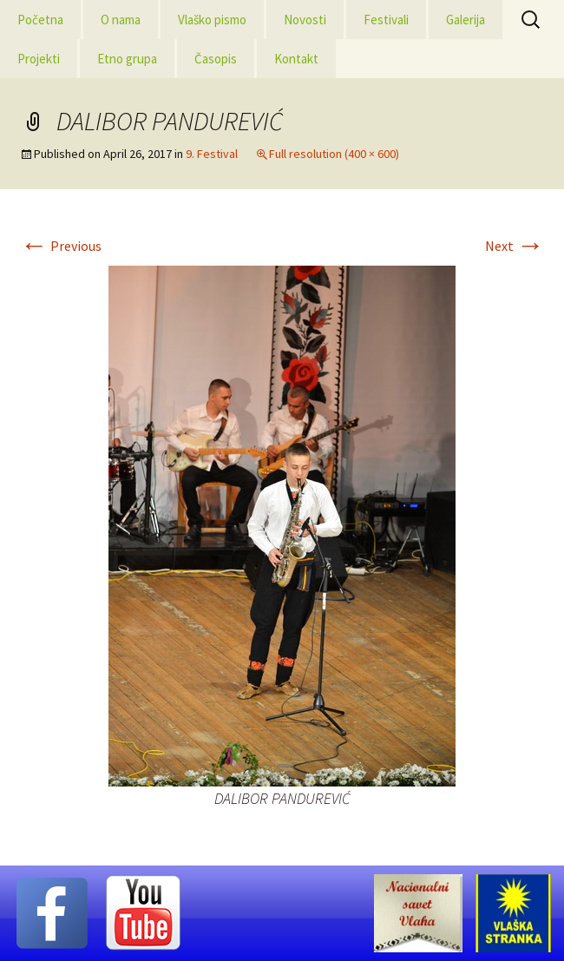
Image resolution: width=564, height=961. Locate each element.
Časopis (215, 58)
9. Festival (212, 153)
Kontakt (296, 58)
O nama (121, 19)
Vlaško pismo (212, 19)
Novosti (305, 19)
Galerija (465, 19)
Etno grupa (127, 58)
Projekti (38, 58)
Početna (40, 19)
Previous (61, 245)
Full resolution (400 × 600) (334, 153)
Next (514, 245)
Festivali (386, 19)
